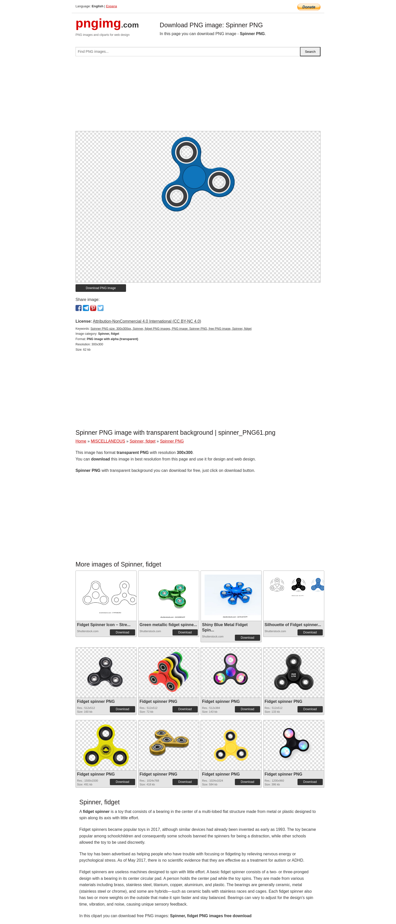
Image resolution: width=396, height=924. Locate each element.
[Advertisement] (198, 95)
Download (122, 632)
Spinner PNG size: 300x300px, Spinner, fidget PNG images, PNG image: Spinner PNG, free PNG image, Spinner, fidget (171, 328)
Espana (111, 6)
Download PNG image (101, 288)
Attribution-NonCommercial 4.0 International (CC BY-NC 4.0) (147, 321)
